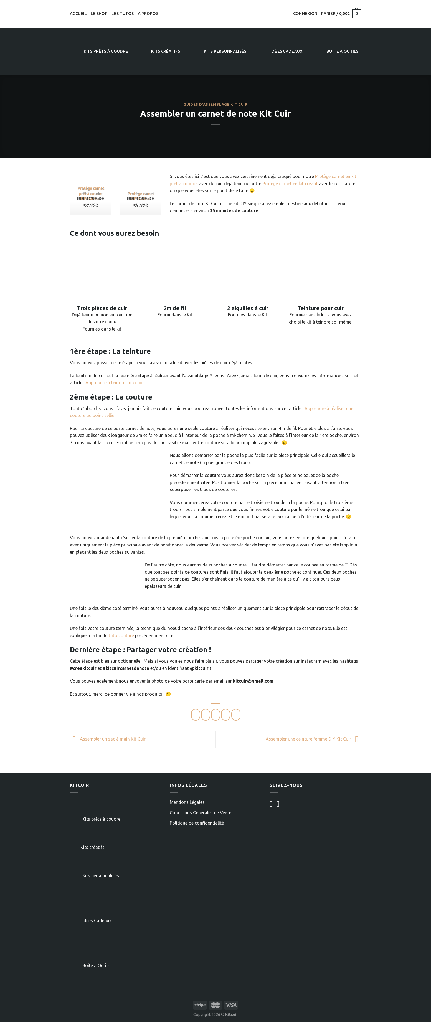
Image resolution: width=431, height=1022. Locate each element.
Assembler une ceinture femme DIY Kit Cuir (313, 739)
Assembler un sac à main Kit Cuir (108, 739)
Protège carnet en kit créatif (290, 183)
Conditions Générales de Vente (200, 812)
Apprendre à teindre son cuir (114, 382)
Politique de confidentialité (197, 822)
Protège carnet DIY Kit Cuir (140, 196)
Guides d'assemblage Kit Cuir (215, 104)
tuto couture (121, 635)
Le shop (99, 13)
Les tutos (122, 13)
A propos (148, 13)
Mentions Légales (187, 802)
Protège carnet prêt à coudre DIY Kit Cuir (90, 193)
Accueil (78, 13)
